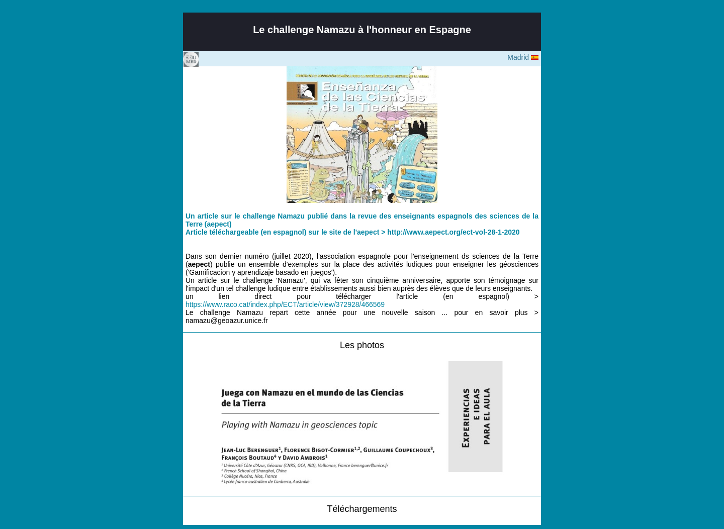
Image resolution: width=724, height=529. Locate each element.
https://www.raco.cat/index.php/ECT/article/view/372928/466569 (285, 304)
